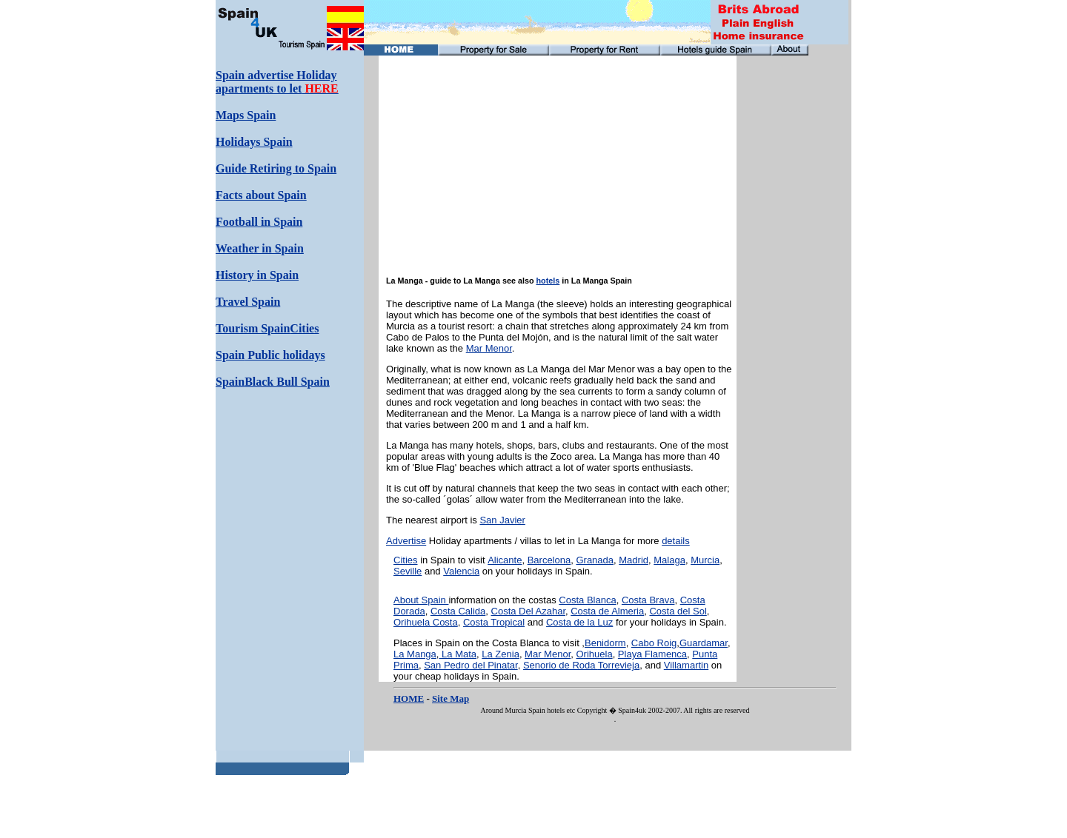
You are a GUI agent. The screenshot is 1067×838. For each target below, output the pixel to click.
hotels (548, 280)
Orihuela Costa (425, 622)
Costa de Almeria (607, 611)
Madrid (633, 560)
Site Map (450, 698)
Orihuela (594, 654)
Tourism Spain (253, 328)
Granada (595, 560)
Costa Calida (458, 611)
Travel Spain (248, 301)
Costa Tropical (494, 622)
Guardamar (703, 642)
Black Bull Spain (287, 381)
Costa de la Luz (579, 622)
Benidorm (605, 642)
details (676, 540)
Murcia (705, 560)
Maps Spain (246, 115)
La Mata (457, 654)
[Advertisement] (788, 278)
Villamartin (686, 665)
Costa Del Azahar (528, 611)
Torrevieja (618, 665)
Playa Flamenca (652, 654)
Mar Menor (489, 348)
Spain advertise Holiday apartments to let (277, 82)
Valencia (461, 571)
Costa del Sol (677, 611)
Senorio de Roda (560, 665)
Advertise (406, 540)
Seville (407, 571)
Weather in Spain (260, 248)
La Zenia (500, 654)
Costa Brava (648, 600)
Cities (405, 560)
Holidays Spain (254, 141)
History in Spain (257, 275)
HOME (408, 698)
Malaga (669, 560)
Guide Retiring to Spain (276, 168)
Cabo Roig (654, 642)
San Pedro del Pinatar (470, 665)
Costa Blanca (587, 600)
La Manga (414, 654)
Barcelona (549, 560)
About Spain (420, 600)
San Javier (502, 520)
